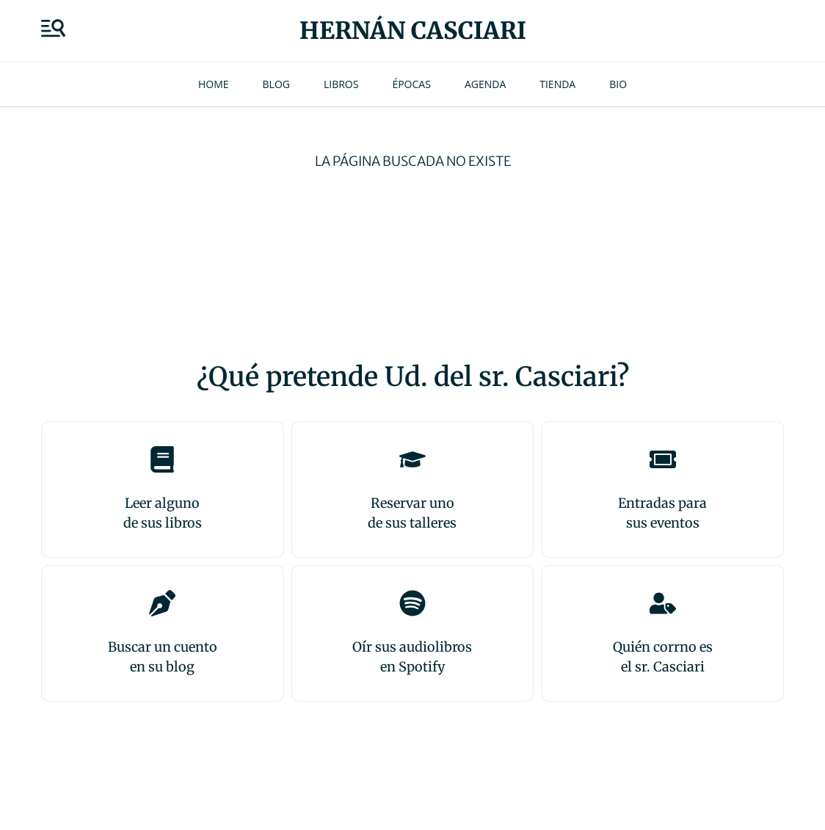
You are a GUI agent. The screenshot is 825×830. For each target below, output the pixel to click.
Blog (276, 84)
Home (213, 84)
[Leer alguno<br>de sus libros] (162, 459)
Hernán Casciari (412, 30)
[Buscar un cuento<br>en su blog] (162, 603)
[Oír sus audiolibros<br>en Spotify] (412, 603)
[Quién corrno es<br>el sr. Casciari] (663, 603)
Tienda (557, 84)
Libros (341, 84)
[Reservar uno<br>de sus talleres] (412, 459)
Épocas (411, 84)
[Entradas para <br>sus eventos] (663, 459)
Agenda (485, 84)
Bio (618, 84)
